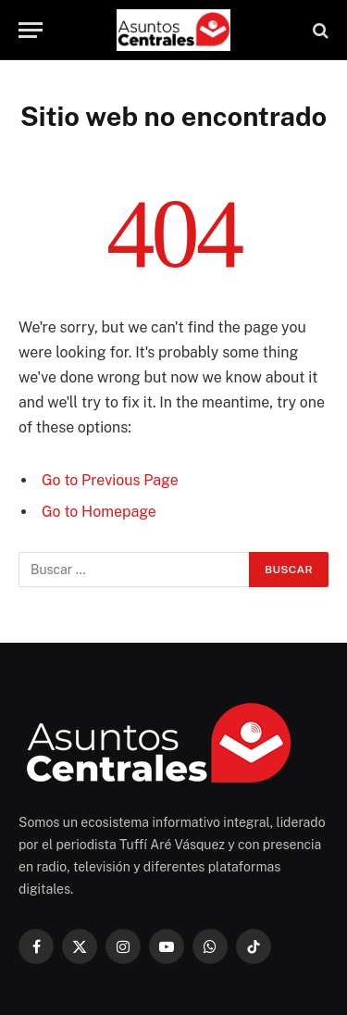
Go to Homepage (99, 511)
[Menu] (31, 30)
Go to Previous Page (110, 480)
